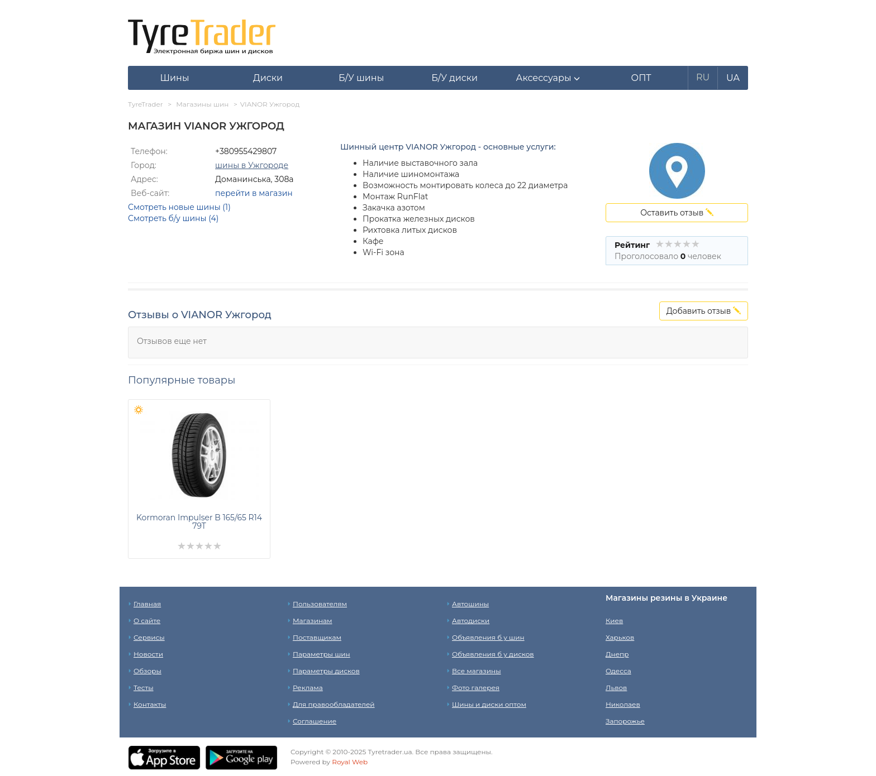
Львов (616, 687)
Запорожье (625, 721)
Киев (614, 620)
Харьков (620, 637)
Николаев (623, 704)
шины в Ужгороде (251, 165)
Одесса (618, 671)
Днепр (617, 654)
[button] (547, 78)
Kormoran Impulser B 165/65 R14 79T (199, 521)
